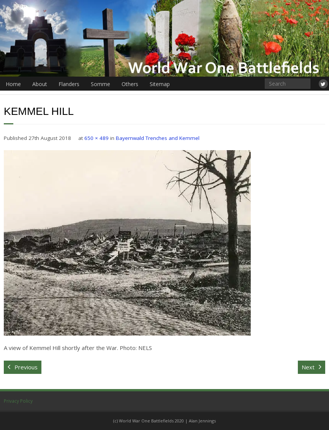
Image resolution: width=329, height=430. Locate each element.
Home (13, 84)
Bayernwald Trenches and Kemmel (157, 138)
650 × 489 (96, 138)
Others (130, 84)
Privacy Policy (18, 401)
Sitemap (160, 84)
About (39, 84)
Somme (100, 84)
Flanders (69, 84)
